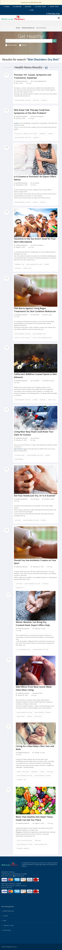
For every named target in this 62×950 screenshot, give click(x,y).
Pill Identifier (16, 6)
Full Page (28, 83)
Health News (11, 45)
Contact (5, 916)
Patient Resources (28, 28)
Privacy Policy (7, 930)
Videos (22, 45)
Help (4, 920)
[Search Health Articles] (28, 41)
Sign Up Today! (53, 6)
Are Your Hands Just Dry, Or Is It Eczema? (34, 495)
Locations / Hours (39, 6)
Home (18, 28)
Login (30, 10)
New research (18, 449)
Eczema (16, 123)
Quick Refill (27, 6)
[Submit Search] (54, 41)
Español (6, 6)
